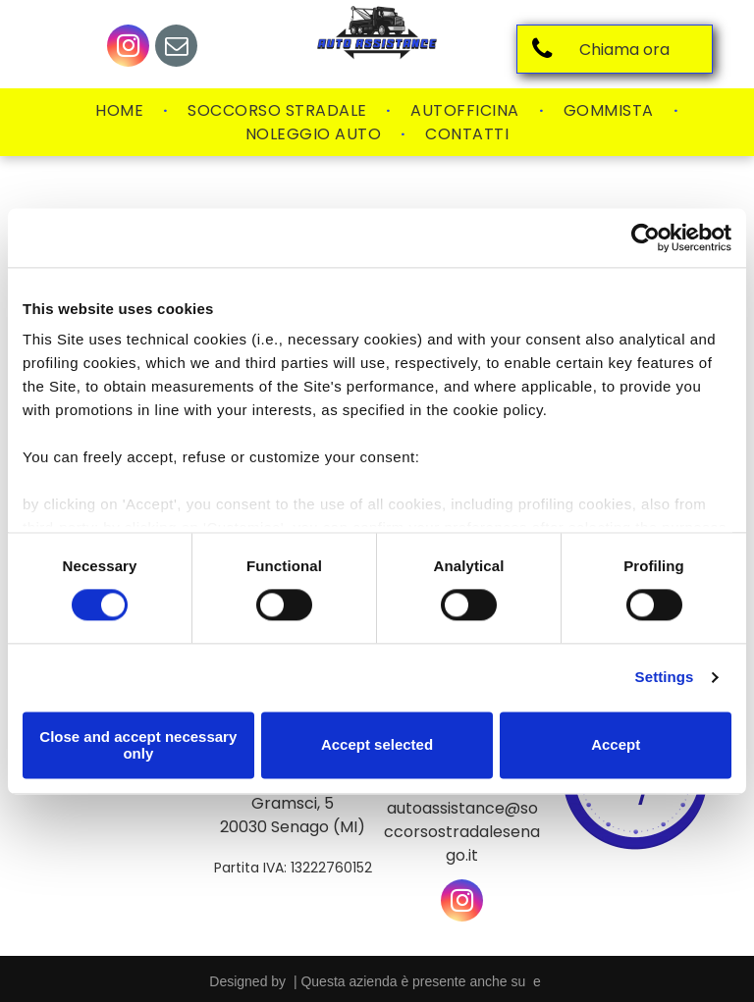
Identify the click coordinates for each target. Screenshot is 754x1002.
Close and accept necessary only (138, 745)
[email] (176, 48)
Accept (615, 745)
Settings (664, 677)
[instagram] (128, 48)
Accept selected (377, 745)
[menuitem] (122, 111)
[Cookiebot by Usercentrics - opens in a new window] (645, 237)
